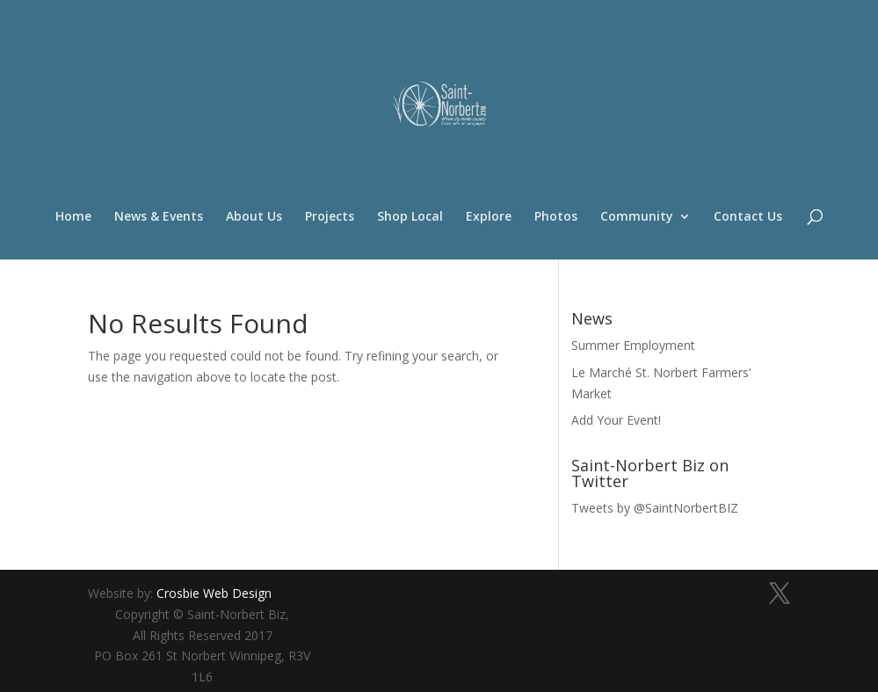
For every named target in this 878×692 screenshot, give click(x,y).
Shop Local (410, 217)
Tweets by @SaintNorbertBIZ (654, 507)
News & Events (158, 217)
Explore (489, 217)
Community (636, 217)
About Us (254, 217)
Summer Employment (633, 345)
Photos (555, 217)
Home (73, 217)
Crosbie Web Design (214, 593)
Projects (329, 217)
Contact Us (748, 217)
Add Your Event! (616, 420)
